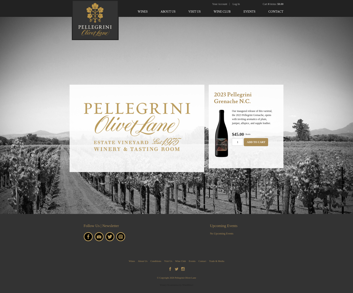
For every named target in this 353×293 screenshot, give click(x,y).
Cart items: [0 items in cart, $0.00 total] (273, 4)
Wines (142, 12)
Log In (236, 4)
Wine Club (222, 12)
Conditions (155, 261)
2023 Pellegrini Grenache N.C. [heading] (232, 98)
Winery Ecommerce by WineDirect (176, 285)
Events (250, 12)
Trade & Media (216, 261)
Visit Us (194, 12)
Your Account (219, 4)
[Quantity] (237, 142)
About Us (168, 12)
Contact (275, 12)
